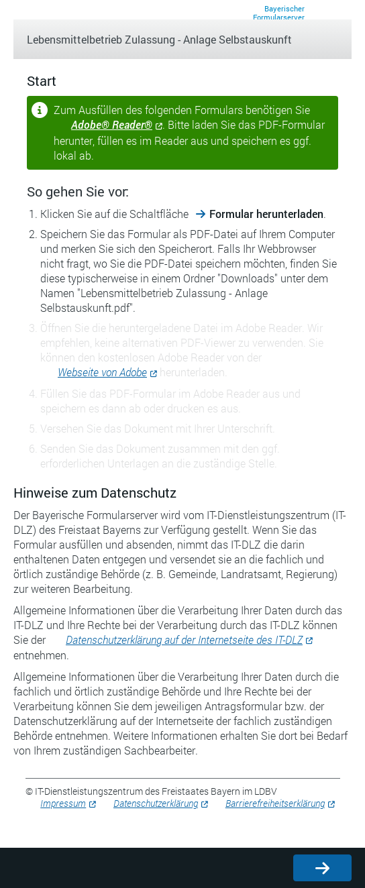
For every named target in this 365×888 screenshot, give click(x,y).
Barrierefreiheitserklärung (275, 803)
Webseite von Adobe (102, 372)
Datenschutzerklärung (155, 803)
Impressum (63, 803)
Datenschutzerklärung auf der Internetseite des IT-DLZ (184, 639)
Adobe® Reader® (111, 124)
